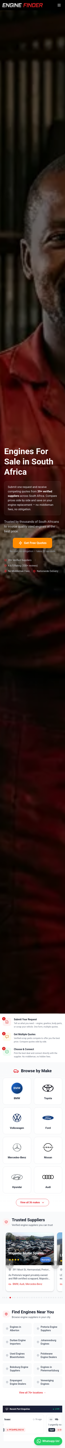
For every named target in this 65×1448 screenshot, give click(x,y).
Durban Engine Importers (16, 1342)
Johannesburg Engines (46, 1342)
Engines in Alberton (13, 1329)
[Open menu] (59, 5)
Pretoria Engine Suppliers (47, 1329)
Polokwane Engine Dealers (47, 1355)
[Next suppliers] (55, 1265)
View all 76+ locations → (32, 1392)
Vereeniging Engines (45, 1382)
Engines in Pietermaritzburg (48, 1369)
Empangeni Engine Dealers (16, 1382)
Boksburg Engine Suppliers (17, 1369)
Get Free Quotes (32, 543)
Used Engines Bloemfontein (15, 1355)
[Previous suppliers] (10, 1265)
